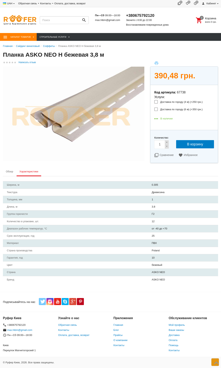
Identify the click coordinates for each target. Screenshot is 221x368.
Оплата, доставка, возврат (70, 3)
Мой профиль (177, 324)
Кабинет (209, 3)
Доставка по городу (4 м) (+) (181, 101)
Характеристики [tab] (29, 171)
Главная (118, 324)
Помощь (173, 345)
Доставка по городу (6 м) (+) (181, 109)
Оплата (173, 340)
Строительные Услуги (53, 37)
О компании (121, 340)
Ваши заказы (176, 330)
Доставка (174, 335)
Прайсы (118, 335)
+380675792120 (140, 15)
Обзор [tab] (9, 171)
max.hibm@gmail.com (107, 20)
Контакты (45, 3)
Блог (116, 330)
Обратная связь (27, 3)
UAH (9, 3)
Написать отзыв (27, 62)
